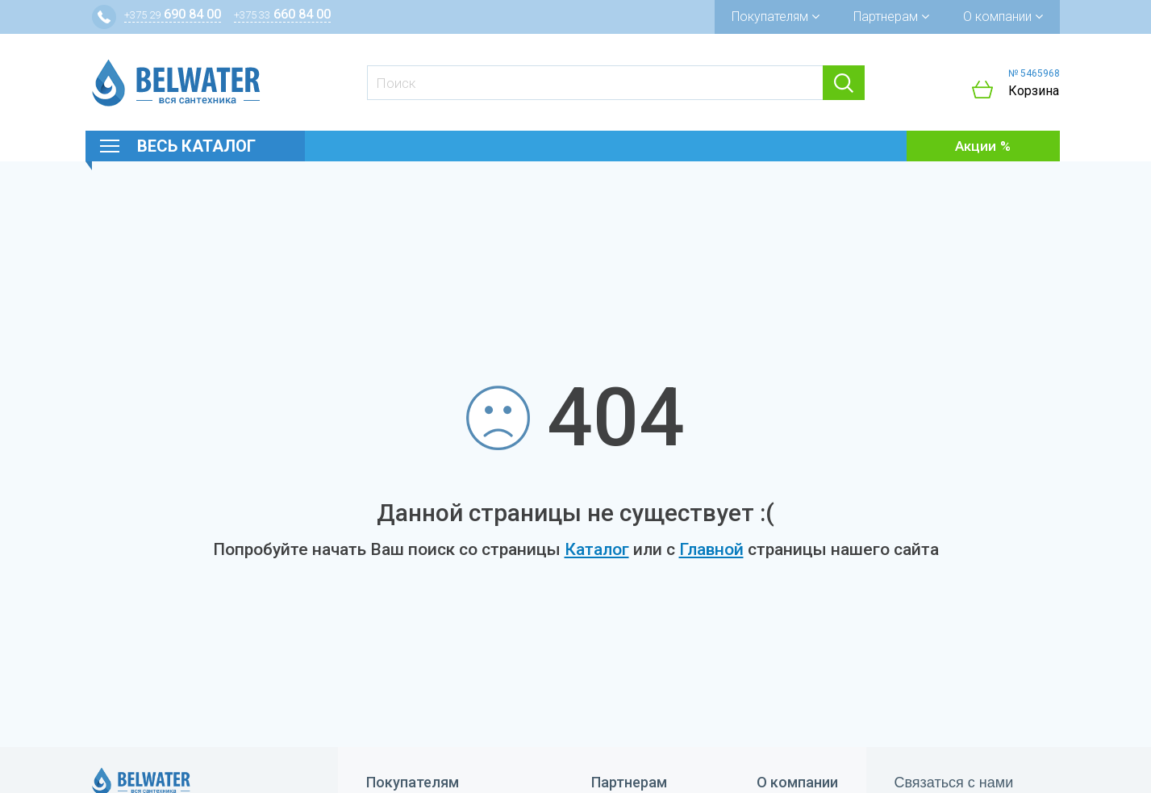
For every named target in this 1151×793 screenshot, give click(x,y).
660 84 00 (282, 14)
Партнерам (891, 16)
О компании (1003, 16)
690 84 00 (172, 14)
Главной (711, 549)
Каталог (597, 549)
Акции (975, 146)
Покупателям (775, 16)
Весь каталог (196, 146)
